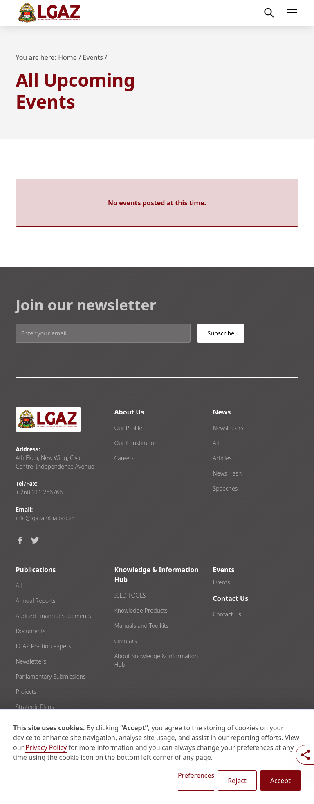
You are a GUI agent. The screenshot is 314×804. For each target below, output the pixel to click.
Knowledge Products (140, 610)
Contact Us (227, 614)
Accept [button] (280, 780)
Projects (26, 691)
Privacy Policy (46, 747)
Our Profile (128, 428)
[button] (290, 13)
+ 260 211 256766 (39, 492)
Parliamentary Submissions (50, 676)
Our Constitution (135, 443)
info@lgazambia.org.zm (46, 518)
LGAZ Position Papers (43, 646)
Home (67, 57)
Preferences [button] (196, 775)
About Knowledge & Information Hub (156, 660)
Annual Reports (35, 601)
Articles (222, 458)
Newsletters (228, 428)
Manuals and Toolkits (141, 626)
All (216, 443)
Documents (30, 631)
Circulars (125, 641)
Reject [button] (237, 780)
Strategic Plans (35, 707)
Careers (124, 458)
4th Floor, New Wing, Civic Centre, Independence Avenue (55, 462)
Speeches (225, 488)
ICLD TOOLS (130, 595)
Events (221, 582)
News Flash (227, 473)
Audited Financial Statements (53, 616)
